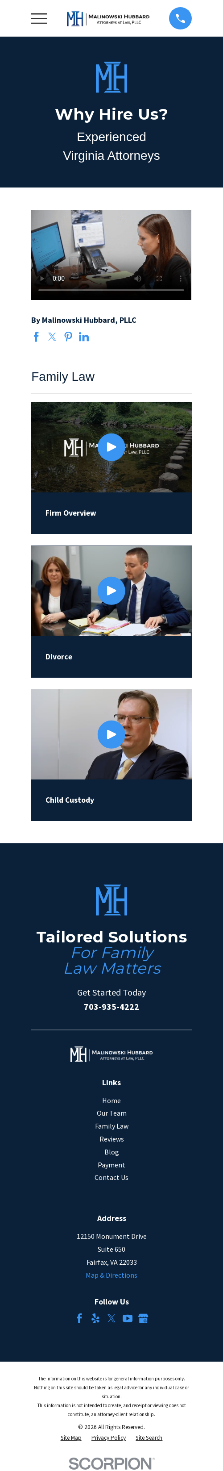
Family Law (111, 1125)
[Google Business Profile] (143, 1318)
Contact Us (111, 1177)
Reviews (111, 1138)
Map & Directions (111, 1275)
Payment (111, 1164)
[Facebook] (79, 1318)
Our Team (112, 1112)
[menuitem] (71, 1438)
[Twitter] (111, 1318)
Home (111, 1100)
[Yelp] (95, 1318)
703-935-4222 (111, 1006)
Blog (111, 1151)
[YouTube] (127, 1318)
